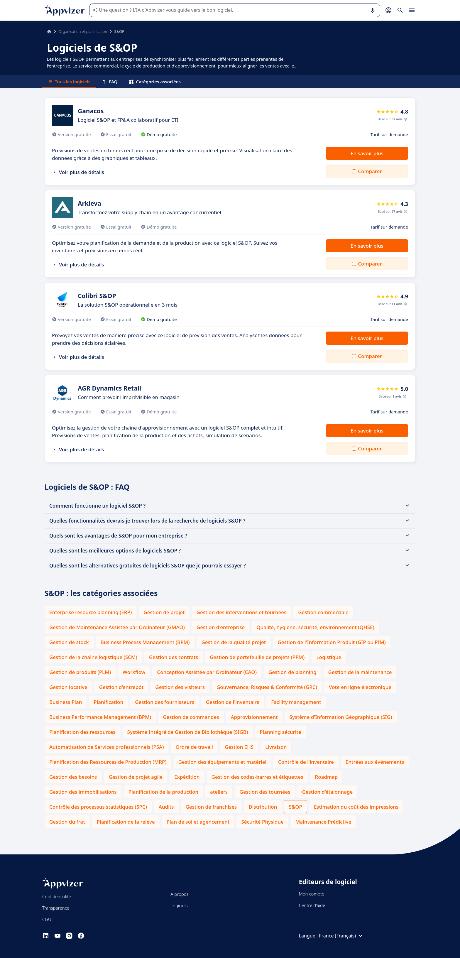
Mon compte (311, 894)
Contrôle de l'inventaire (306, 761)
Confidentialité (56, 896)
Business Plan (65, 702)
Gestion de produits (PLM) (80, 672)
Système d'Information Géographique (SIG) (341, 717)
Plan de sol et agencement (198, 821)
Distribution (262, 806)
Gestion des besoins (73, 776)
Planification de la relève (126, 821)
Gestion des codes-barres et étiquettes (257, 776)
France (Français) (341, 935)
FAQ (109, 82)
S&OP (295, 806)
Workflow (134, 672)
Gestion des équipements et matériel (222, 761)
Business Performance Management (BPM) (100, 717)
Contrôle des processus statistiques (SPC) (98, 806)
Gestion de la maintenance (360, 672)
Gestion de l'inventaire (232, 702)
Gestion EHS (239, 747)
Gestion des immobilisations (83, 791)
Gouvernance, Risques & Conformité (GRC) (267, 687)
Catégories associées (155, 82)
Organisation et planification (82, 31)
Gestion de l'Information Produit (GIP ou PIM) (332, 642)
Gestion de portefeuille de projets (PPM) (257, 657)
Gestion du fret (67, 821)
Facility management (296, 702)
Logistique (328, 657)
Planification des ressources (82, 732)
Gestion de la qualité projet (234, 642)
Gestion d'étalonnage (327, 791)
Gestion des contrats (173, 657)
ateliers (219, 791)
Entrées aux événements (375, 761)
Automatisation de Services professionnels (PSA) (106, 747)
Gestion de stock (69, 642)
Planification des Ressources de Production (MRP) (108, 761)
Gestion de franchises (211, 806)
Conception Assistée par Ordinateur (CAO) (207, 672)
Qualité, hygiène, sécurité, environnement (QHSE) (315, 627)
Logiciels (178, 905)
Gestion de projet (164, 612)
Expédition (186, 776)
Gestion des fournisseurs (164, 702)
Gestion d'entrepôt (121, 687)
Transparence (55, 908)
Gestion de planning (292, 672)
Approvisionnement (254, 717)
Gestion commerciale (323, 612)
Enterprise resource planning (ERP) (90, 612)
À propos (179, 894)
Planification (108, 702)
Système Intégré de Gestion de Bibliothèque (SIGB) (187, 732)
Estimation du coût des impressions (356, 806)
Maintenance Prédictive (323, 821)
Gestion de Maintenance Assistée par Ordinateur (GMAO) (117, 627)
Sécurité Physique (262, 821)
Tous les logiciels (69, 82)
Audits (166, 806)
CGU (46, 919)
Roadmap (326, 776)
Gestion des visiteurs (180, 687)
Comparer (370, 171)
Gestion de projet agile (136, 776)
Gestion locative (68, 687)
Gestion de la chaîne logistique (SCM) (93, 657)
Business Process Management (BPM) (145, 642)
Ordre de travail (194, 747)
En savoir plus (367, 153)
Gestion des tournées (264, 791)
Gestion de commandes (191, 717)
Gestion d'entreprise (221, 627)
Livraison (276, 747)
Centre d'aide (312, 905)
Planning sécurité (280, 732)
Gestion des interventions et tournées (242, 612)
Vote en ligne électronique (360, 687)
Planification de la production (163, 791)
